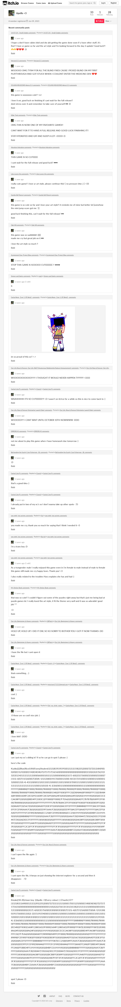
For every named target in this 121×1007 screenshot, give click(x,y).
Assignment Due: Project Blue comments (25, 255)
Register (114, 3)
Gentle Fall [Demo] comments (21, 195)
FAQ (60, 996)
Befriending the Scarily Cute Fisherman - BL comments (29, 452)
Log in (103, 3)
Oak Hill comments (17, 225)
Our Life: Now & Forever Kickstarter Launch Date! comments (31, 410)
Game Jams (41, 3)
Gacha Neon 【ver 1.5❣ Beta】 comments (25, 297)
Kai (42, 516)
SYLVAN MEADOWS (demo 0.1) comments (25, 85)
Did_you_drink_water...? (56, 705)
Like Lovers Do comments (20, 174)
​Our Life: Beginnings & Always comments (25, 621)
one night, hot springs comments (22, 516)
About (52, 996)
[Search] (94, 3)
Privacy (77, 1001)
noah (40, 276)
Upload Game (55, 3)
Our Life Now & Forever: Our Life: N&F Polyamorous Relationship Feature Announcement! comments (45, 368)
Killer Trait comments (18, 115)
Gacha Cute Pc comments (19, 389)
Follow (99, 21)
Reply (13, 53)
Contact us (78, 996)
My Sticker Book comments (20, 588)
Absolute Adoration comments (21, 147)
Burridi (43, 537)
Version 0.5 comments (18, 61)
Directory (59, 1001)
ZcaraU (38, 389)
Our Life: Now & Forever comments (23, 845)
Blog (67, 996)
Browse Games (27, 3)
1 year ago (19, 38)
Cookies (86, 1001)
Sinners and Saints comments (20, 276)
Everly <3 (51, 663)
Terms (69, 1001)
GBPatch (50, 621)
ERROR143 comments (18, 431)
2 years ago (19, 200)
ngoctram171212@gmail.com (58, 684)
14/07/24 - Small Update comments (23, 33)
